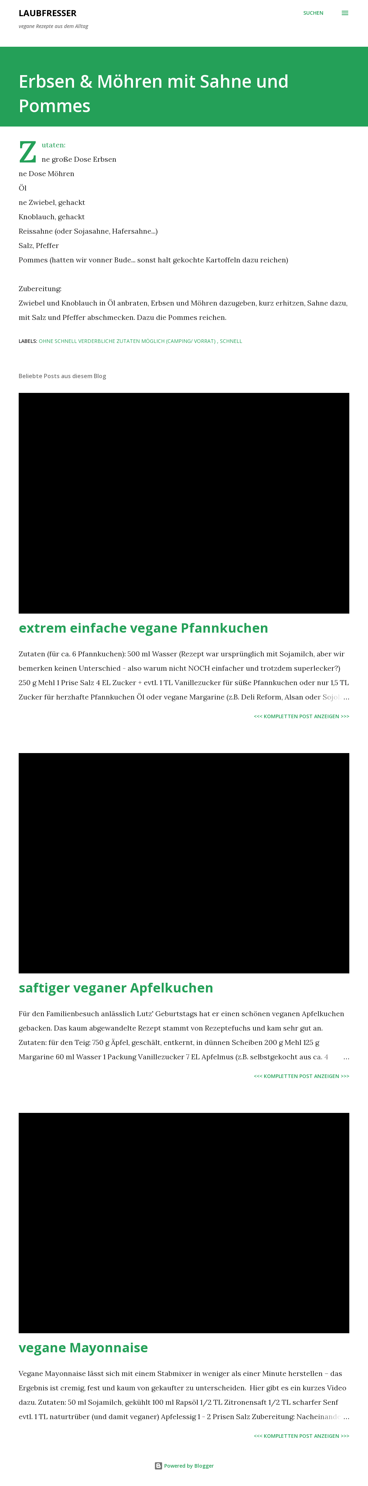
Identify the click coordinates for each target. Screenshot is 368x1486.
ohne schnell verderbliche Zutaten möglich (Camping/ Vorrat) (128, 341)
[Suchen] (313, 13)
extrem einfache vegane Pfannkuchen (143, 628)
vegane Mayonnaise (83, 1347)
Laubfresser (48, 13)
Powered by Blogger (184, 1465)
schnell (231, 341)
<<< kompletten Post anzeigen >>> (301, 716)
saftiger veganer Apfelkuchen (116, 987)
